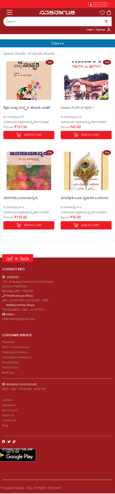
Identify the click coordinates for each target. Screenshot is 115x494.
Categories (9, 405)
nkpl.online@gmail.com (18, 319)
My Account (9, 410)
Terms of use (10, 367)
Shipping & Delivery (14, 352)
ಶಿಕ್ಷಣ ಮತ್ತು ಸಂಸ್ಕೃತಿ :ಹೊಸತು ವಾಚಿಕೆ (26, 107)
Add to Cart (29, 135)
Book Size (8, 372)
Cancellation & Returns (16, 357)
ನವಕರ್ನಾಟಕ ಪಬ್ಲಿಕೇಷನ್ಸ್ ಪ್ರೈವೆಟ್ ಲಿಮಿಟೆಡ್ (26, 122)
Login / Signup (95, 29)
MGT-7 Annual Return (16, 347)
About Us (8, 415)
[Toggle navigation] (9, 11)
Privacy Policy (10, 362)
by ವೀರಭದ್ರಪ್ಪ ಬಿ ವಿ (13, 117)
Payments (8, 342)
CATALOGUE (98, 4)
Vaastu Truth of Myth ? (77, 107)
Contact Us (9, 420)
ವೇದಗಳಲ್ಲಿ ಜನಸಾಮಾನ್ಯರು (20, 198)
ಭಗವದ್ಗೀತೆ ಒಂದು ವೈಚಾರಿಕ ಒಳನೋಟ (84, 198)
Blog (5, 425)
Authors (7, 400)
